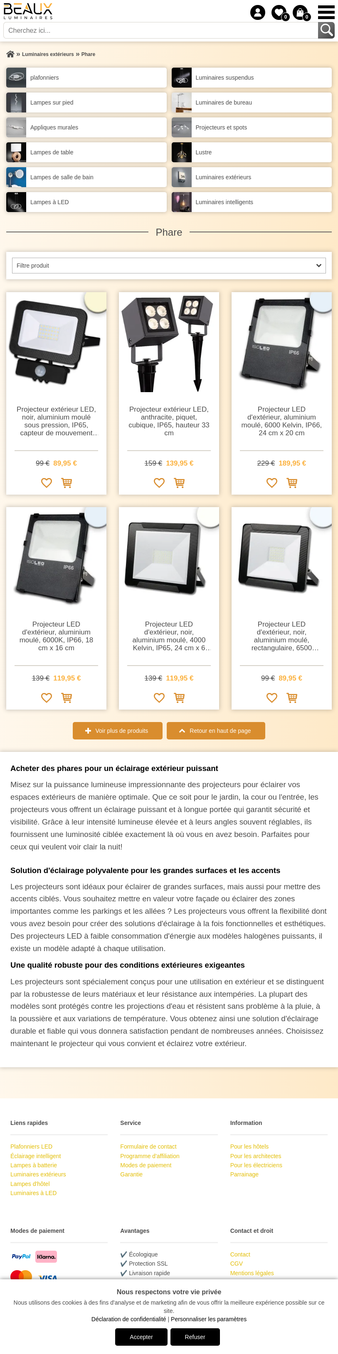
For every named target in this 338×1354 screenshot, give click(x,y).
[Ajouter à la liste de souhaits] (46, 482)
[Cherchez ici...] (161, 30)
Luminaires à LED (33, 1193)
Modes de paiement (145, 1165)
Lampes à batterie (33, 1165)
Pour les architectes (255, 1156)
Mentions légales (252, 1273)
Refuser (195, 1337)
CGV (236, 1263)
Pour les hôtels (249, 1146)
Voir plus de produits (122, 730)
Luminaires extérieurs (38, 1174)
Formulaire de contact (148, 1146)
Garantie (131, 1174)
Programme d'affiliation (149, 1156)
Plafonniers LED (31, 1146)
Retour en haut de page (220, 730)
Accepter (141, 1337)
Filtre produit (33, 265)
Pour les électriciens (256, 1165)
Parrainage (244, 1174)
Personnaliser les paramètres (209, 1319)
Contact (240, 1254)
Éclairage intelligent (35, 1156)
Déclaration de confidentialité (128, 1319)
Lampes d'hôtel (30, 1184)
